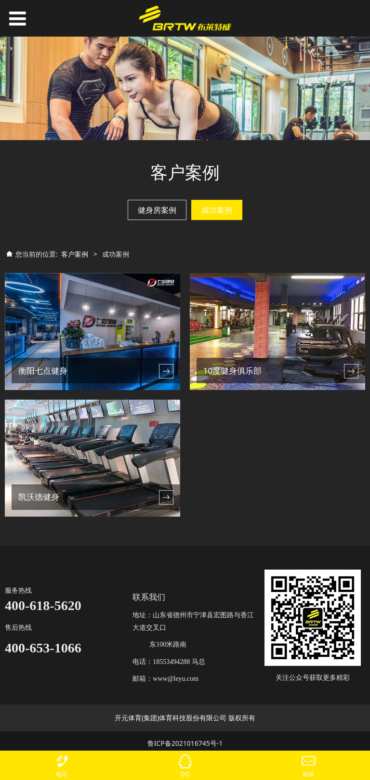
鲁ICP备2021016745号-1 (185, 743)
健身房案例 (157, 210)
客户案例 (74, 254)
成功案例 (216, 210)
